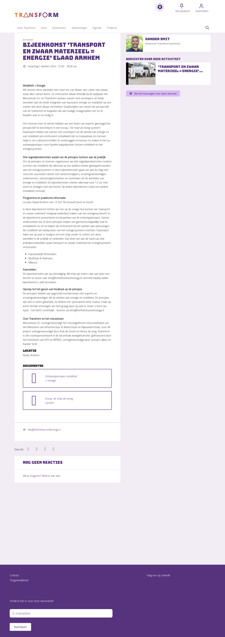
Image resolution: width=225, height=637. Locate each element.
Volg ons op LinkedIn (158, 575)
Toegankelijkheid (19, 580)
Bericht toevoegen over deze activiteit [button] (153, 93)
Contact (14, 575)
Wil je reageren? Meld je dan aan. (41, 538)
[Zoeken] (207, 27)
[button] (160, 7)
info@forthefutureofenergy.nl (44, 492)
